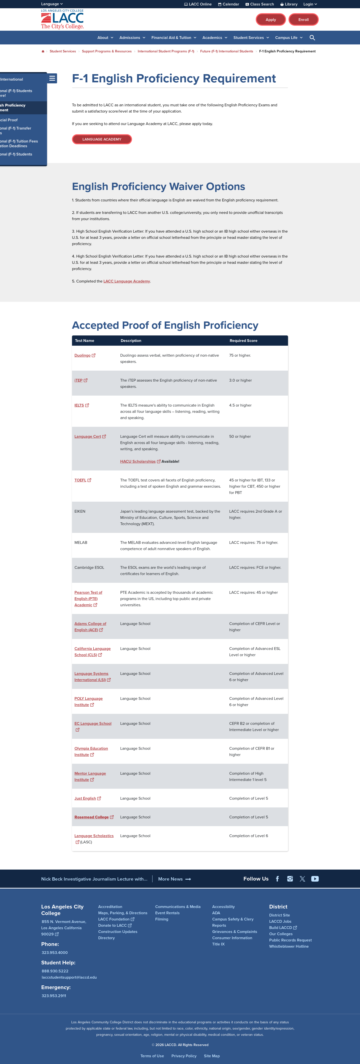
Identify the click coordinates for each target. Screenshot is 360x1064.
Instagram (290, 879)
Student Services (63, 51)
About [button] (103, 37)
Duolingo (84, 355)
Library (291, 4)
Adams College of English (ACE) (90, 627)
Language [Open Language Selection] (50, 4)
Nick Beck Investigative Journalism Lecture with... (94, 878)
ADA (216, 913)
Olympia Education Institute (91, 752)
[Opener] (355, 877)
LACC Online (200, 4)
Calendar (231, 4)
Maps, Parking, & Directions (123, 913)
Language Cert (90, 436)
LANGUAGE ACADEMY (102, 139)
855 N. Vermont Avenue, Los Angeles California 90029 (63, 928)
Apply (271, 19)
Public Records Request (290, 940)
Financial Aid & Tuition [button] (171, 37)
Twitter (302, 879)
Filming (161, 919)
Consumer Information (232, 938)
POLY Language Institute (88, 702)
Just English (87, 798)
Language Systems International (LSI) (92, 677)
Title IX (218, 944)
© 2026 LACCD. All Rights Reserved (180, 1044)
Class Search (262, 4)
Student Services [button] (249, 37)
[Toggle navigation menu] (5, 78)
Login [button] (308, 4)
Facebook (277, 879)
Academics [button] (212, 37)
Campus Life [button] (286, 37)
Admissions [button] (130, 37)
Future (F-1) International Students (226, 51)
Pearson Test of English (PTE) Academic (88, 599)
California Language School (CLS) (92, 652)
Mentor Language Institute (90, 776)
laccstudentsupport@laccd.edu (69, 977)
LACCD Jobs (280, 921)
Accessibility (223, 907)
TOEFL (82, 480)
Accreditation (110, 907)
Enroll (303, 19)
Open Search (312, 37)
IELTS (81, 405)
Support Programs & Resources (107, 51)
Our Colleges (281, 934)
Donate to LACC (115, 925)
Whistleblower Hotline (289, 946)
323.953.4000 (55, 952)
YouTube (315, 879)
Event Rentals (167, 913)
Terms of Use (152, 1056)
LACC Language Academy (127, 281)
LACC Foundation (116, 919)
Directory (106, 938)
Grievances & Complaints (234, 931)
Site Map (212, 1056)
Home (43, 51)
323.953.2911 (54, 996)
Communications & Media (178, 907)
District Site (279, 915)
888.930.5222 (55, 971)
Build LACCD (283, 927)
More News (170, 878)
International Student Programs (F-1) (166, 51)
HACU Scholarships (140, 461)
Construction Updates (118, 931)
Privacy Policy (184, 1056)
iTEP (80, 380)
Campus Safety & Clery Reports (233, 922)
